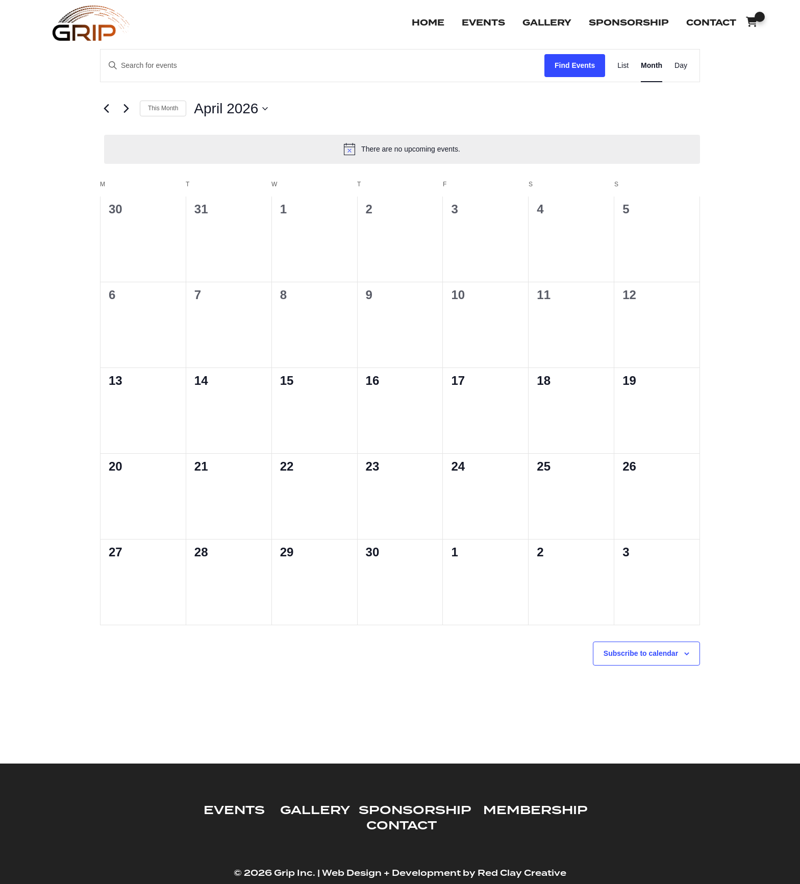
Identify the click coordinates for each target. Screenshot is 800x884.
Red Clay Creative (522, 873)
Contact (711, 22)
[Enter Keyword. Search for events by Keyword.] (322, 66)
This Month (163, 108)
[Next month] (126, 109)
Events (483, 22)
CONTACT (401, 826)
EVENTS (234, 810)
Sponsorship (629, 22)
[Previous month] (106, 109)
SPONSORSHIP (415, 810)
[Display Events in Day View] (680, 66)
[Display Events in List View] (623, 66)
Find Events (575, 65)
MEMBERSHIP (535, 810)
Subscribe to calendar (641, 653)
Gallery (546, 22)
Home (428, 22)
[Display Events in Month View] (651, 66)
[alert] (402, 149)
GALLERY (314, 810)
